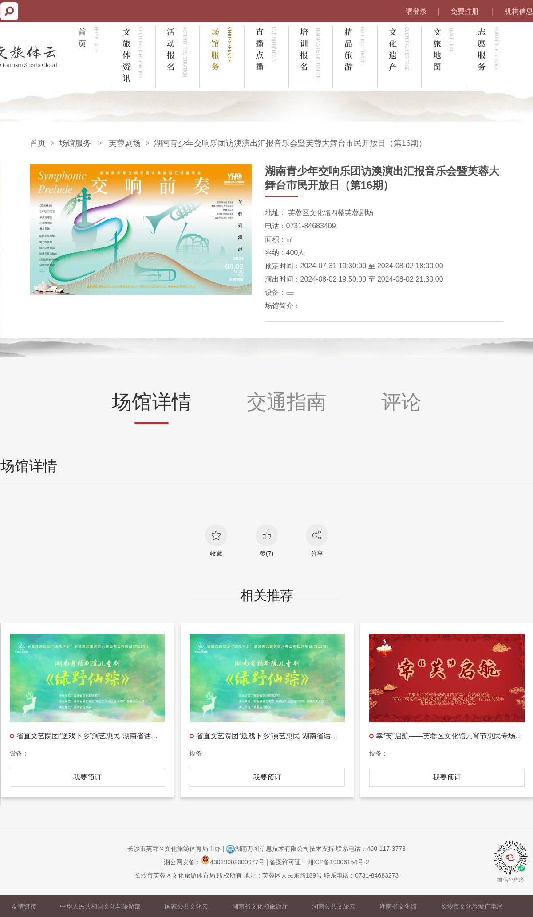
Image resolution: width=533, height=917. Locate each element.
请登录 (416, 11)
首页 (38, 143)
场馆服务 (75, 143)
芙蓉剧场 (125, 143)
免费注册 (464, 11)
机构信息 (519, 11)
